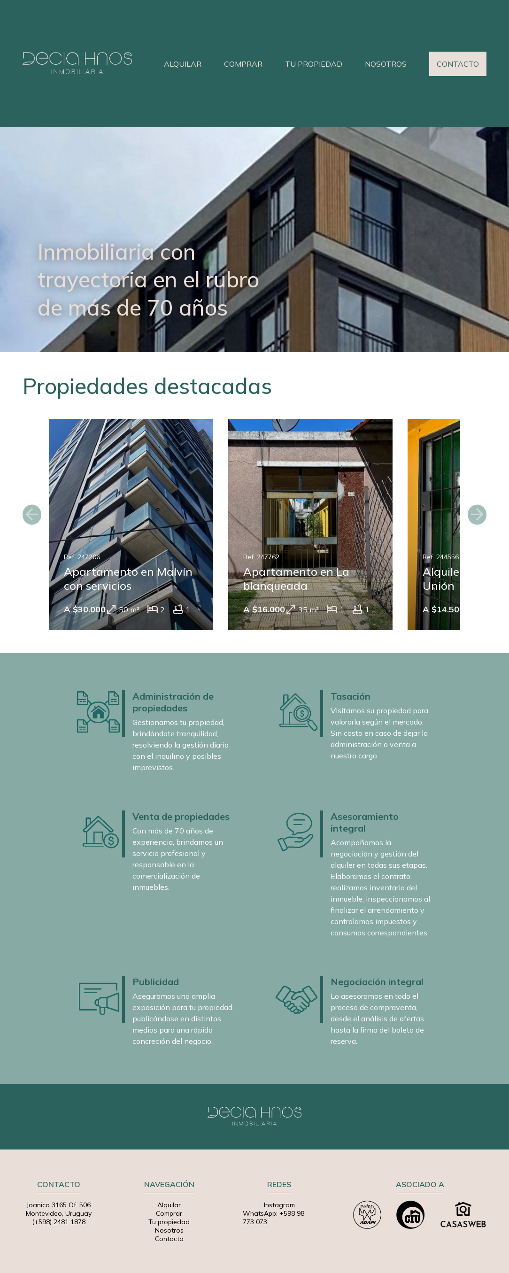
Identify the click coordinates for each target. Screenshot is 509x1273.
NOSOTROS (386, 64)
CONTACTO (458, 64)
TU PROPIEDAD (313, 64)
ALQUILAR (182, 64)
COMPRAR (243, 64)
